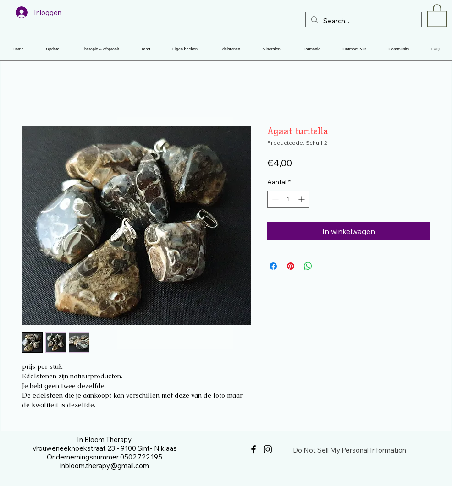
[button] (437, 15)
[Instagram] (267, 449)
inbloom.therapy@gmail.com (104, 465)
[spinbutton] (288, 199)
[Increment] (302, 199)
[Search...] (362, 20)
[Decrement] (274, 199)
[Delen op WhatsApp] (308, 266)
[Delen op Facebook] (273, 266)
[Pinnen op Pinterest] (290, 266)
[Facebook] (253, 449)
